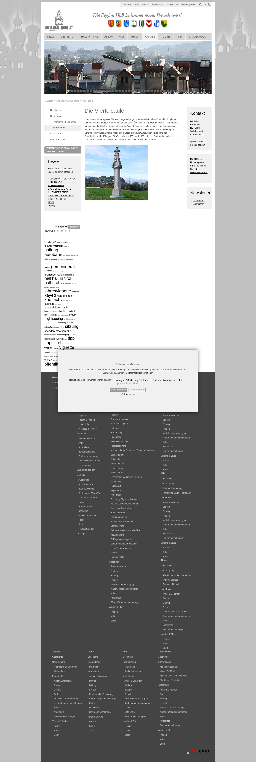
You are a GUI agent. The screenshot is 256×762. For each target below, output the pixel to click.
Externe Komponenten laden (169, 380)
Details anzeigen (129, 383)
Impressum (129, 394)
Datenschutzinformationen (140, 373)
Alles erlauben (137, 389)
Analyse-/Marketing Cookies (132, 380)
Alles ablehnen (118, 389)
